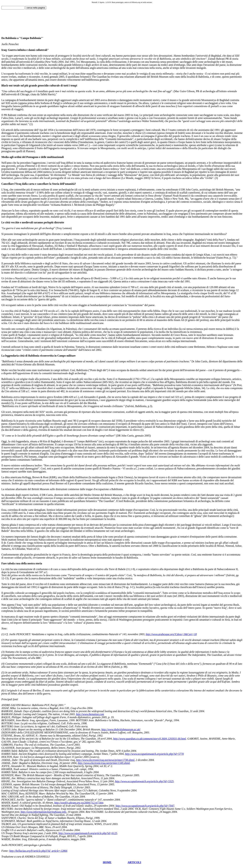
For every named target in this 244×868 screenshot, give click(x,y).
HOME (107, 862)
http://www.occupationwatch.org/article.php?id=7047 (145, 805)
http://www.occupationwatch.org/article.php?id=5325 (144, 781)
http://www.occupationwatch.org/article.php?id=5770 (154, 753)
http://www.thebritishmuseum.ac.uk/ (120, 729)
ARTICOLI (134, 862)
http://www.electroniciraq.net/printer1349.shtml (104, 763)
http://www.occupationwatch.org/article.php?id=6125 (87, 833)
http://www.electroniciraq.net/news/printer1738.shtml (105, 760)
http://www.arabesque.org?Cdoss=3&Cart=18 (171, 634)
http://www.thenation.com (90, 714)
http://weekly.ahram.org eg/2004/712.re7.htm (78, 802)
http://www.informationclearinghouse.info (43, 811)
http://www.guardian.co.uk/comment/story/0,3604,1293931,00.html (149, 738)
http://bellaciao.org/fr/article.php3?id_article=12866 (38, 850)
